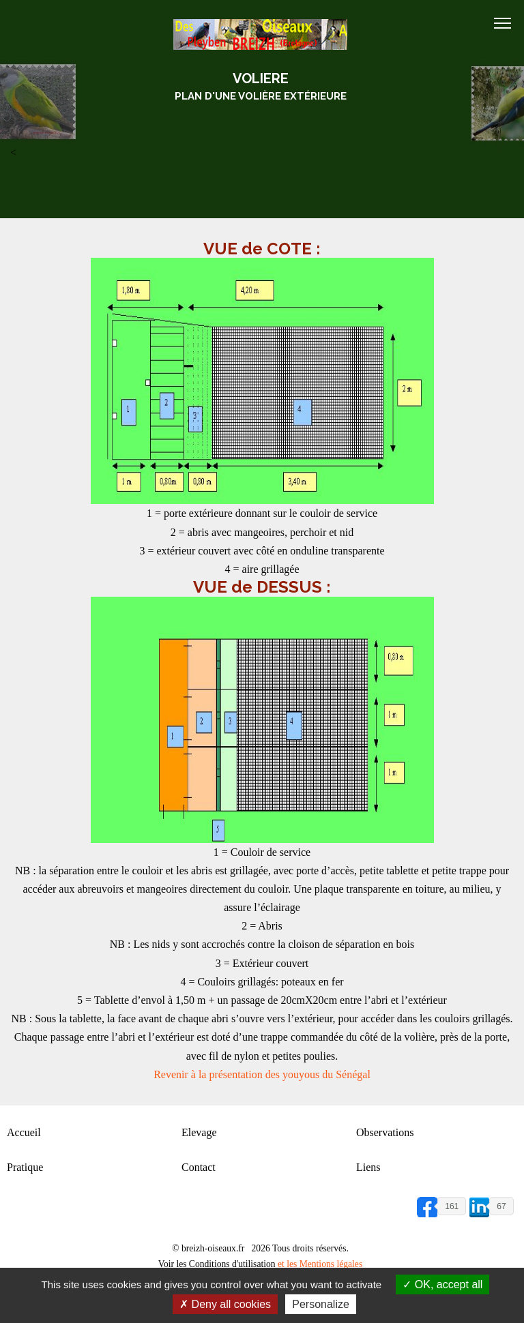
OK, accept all (442, 1284)
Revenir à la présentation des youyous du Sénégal (262, 1074)
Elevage (199, 1132)
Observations (384, 1132)
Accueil (24, 1132)
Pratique (25, 1167)
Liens (368, 1167)
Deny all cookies (225, 1304)
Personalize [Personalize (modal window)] (320, 1304)
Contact (198, 1167)
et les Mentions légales (320, 1264)
